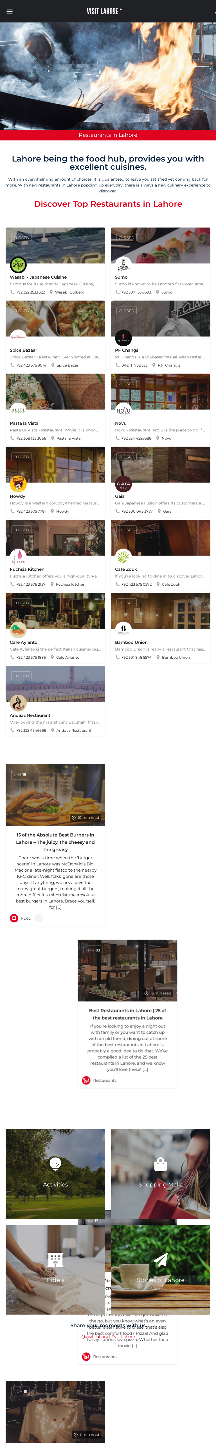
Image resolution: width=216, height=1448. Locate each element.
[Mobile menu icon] (11, 11)
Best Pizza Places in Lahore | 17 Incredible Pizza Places (161, 992)
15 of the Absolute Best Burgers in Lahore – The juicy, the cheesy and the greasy (55, 842)
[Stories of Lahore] (161, 1260)
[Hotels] (55, 1260)
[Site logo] (105, 11)
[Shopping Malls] (161, 1164)
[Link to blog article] (55, 795)
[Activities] (55, 1164)
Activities (55, 1184)
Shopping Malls (161, 1184)
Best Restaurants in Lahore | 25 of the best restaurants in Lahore (160, 838)
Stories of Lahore (160, 1280)
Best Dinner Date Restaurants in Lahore (55, 1006)
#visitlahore (123, 1336)
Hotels (55, 1280)
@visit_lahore (95, 1336)
